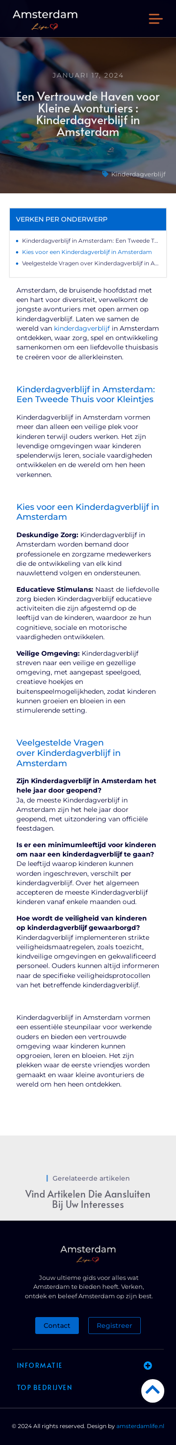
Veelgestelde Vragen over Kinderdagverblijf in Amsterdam (91, 263)
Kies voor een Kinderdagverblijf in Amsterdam (87, 251)
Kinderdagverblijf (138, 174)
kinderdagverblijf (82, 328)
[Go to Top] (153, 1389)
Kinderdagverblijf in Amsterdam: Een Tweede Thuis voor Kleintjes (91, 240)
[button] (155, 20)
